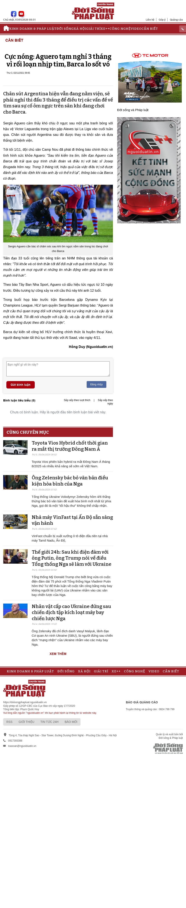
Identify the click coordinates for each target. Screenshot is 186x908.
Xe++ (105, 29)
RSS (9, 722)
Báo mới (71, 722)
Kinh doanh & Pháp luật (33, 29)
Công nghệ (120, 29)
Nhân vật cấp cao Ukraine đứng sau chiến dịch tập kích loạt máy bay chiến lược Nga (71, 612)
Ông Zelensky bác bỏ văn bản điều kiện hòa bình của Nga (70, 481)
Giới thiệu (26, 722)
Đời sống (65, 29)
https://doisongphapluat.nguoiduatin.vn (25, 702)
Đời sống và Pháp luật (133, 110)
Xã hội (80, 29)
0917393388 (15, 740)
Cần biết (150, 29)
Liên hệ (150, 19)
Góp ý (162, 19)
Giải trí (93, 29)
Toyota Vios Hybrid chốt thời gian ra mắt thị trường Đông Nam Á (70, 446)
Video (136, 29)
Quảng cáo (176, 19)
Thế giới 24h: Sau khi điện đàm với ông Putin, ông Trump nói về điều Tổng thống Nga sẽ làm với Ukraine (71, 558)
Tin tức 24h (49, 722)
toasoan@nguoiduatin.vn (22, 746)
